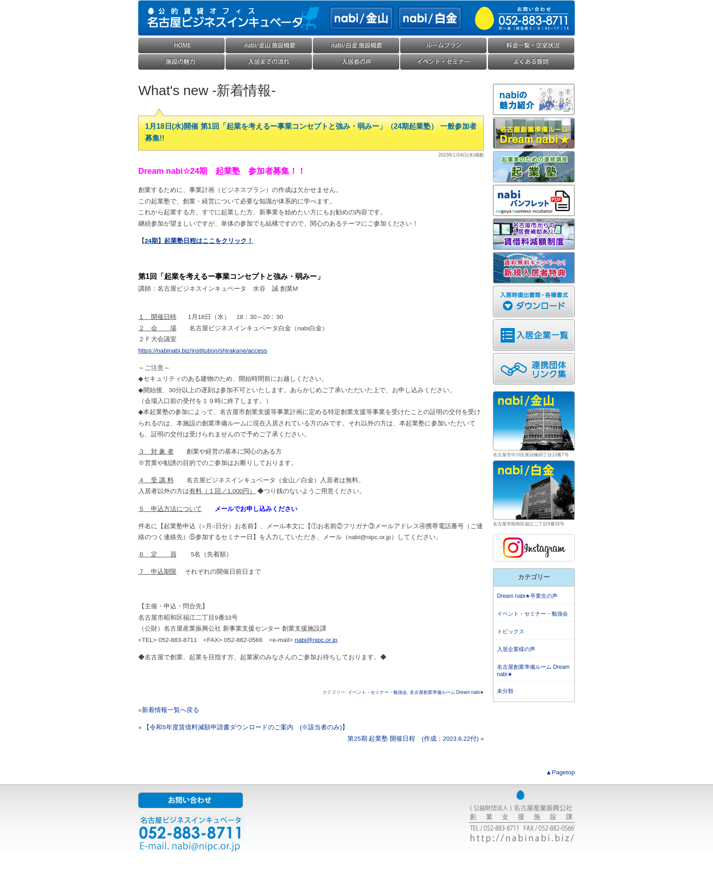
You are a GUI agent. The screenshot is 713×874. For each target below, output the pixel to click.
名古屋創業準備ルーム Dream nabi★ (447, 692)
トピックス (510, 631)
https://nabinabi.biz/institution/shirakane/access (202, 350)
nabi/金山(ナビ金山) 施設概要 (269, 46)
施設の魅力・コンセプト (182, 62)
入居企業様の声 (356, 62)
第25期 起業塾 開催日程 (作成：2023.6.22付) (412, 738)
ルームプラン (443, 46)
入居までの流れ (269, 62)
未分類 (505, 691)
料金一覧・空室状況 (531, 46)
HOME (182, 46)
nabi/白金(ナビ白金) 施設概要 (356, 46)
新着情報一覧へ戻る (170, 710)
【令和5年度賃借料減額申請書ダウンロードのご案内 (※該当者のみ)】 (245, 727)
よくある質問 (531, 62)
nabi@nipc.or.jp (316, 640)
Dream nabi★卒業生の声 (527, 596)
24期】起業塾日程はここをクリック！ (199, 240)
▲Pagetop (560, 772)
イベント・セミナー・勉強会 (443, 62)
